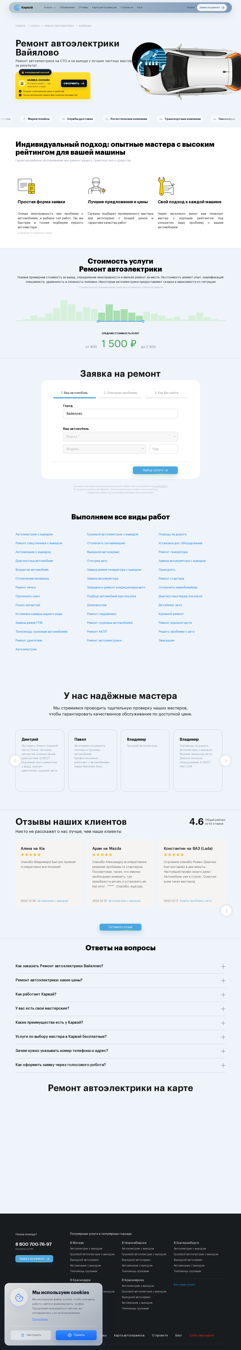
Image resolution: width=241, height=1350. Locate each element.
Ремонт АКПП (97, 631)
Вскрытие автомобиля (31, 569)
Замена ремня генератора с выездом (114, 569)
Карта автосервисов (104, 7)
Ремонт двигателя (28, 640)
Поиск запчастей (27, 605)
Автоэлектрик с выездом (34, 534)
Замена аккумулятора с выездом (182, 560)
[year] (163, 449)
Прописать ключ (27, 596)
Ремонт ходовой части (175, 622)
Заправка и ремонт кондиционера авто (116, 587)
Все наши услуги (184, 1284)
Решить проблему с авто (177, 631)
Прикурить (167, 569)
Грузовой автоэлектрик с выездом (112, 534)
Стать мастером (202, 1335)
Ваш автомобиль (76, 428)
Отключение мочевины (32, 578)
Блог (140, 7)
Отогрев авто (97, 560)
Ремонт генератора (173, 552)
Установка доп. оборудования (180, 543)
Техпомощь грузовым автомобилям (41, 631)
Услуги (48, 7)
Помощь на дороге (173, 534)
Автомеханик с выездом (33, 552)
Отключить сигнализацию (106, 543)
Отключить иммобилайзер (178, 587)
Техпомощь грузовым (83, 1271)
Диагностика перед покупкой (180, 596)
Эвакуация (166, 640)
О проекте (127, 7)
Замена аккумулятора (102, 578)
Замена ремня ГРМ (28, 622)
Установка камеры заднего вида (38, 614)
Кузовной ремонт (171, 614)
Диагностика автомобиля (34, 560)
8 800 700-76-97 (33, 1244)
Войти (191, 7)
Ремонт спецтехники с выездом (38, 543)
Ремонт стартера (171, 578)
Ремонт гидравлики (101, 614)
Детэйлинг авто (170, 605)
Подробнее (40, 1319)
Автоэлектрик (26, 649)
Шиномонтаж (97, 605)
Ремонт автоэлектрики (104, 640)
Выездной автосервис (103, 552)
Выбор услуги (155, 470)
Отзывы (83, 7)
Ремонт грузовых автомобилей (110, 622)
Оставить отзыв (120, 927)
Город (68, 405)
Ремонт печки (25, 587)
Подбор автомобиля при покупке (111, 596)
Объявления (67, 7)
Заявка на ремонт (211, 7)
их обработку (160, 486)
